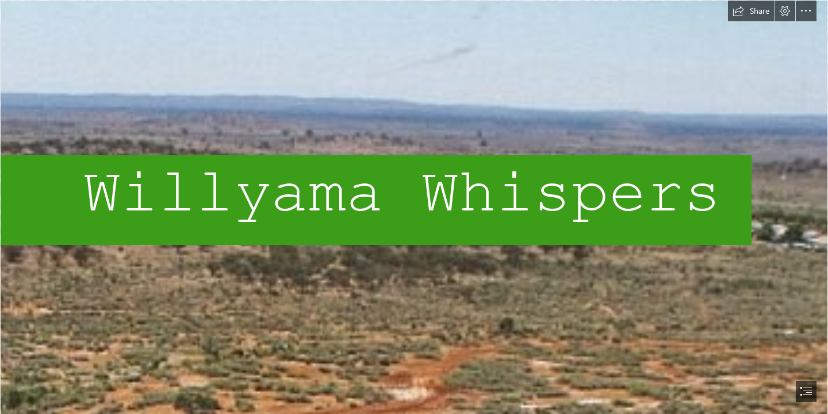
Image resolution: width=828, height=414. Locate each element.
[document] (414, 207)
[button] (751, 11)
